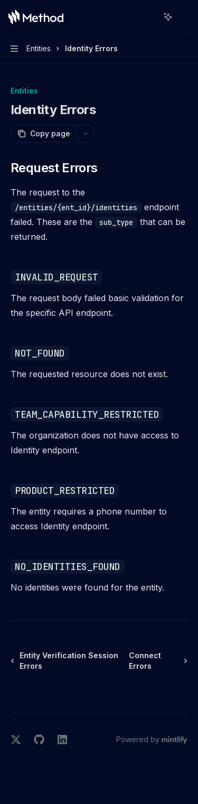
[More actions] (184, 17)
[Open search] (148, 16)
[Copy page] (44, 134)
